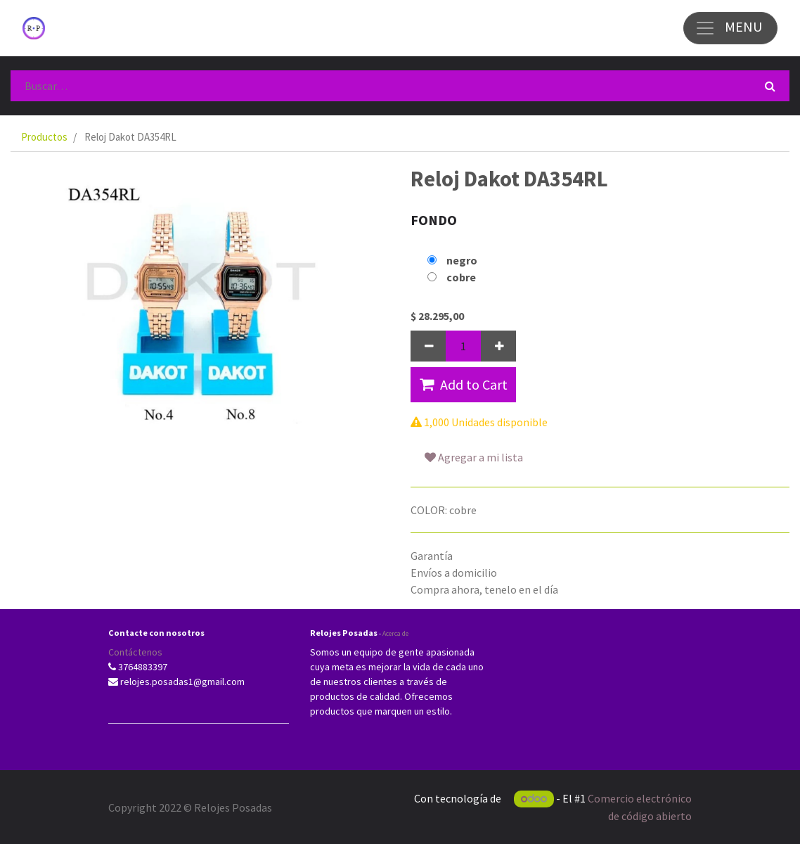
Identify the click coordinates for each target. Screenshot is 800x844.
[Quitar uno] (428, 346)
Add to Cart (464, 384)
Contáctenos (135, 652)
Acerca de (395, 633)
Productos (44, 136)
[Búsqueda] (770, 85)
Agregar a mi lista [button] (474, 457)
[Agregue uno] (498, 346)
